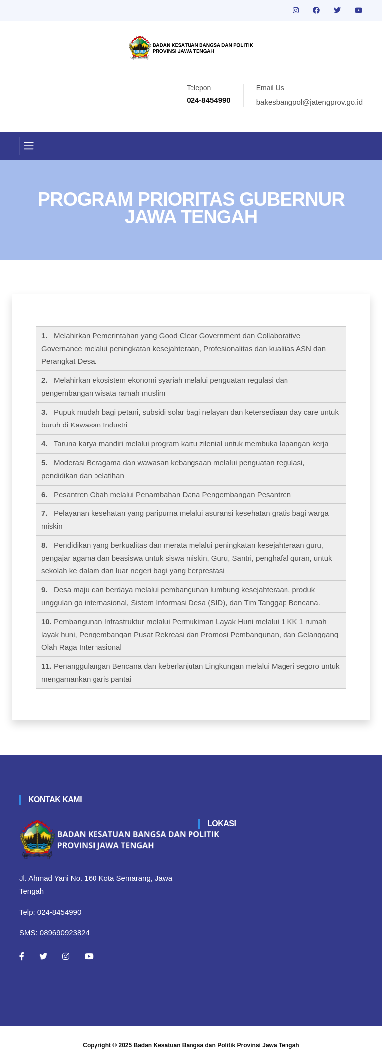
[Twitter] (43, 956)
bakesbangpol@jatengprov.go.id (309, 102)
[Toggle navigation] (28, 146)
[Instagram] (66, 956)
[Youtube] (89, 956)
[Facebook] (22, 956)
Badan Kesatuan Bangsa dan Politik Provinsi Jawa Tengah (216, 1045)
